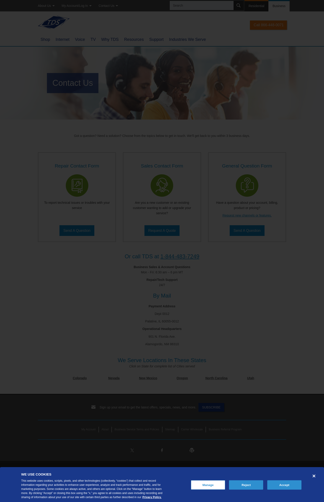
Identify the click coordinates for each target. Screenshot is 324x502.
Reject (246, 484)
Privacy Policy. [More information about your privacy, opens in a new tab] (152, 497)
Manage (207, 484)
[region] (162, 484)
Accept (284, 484)
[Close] (314, 476)
